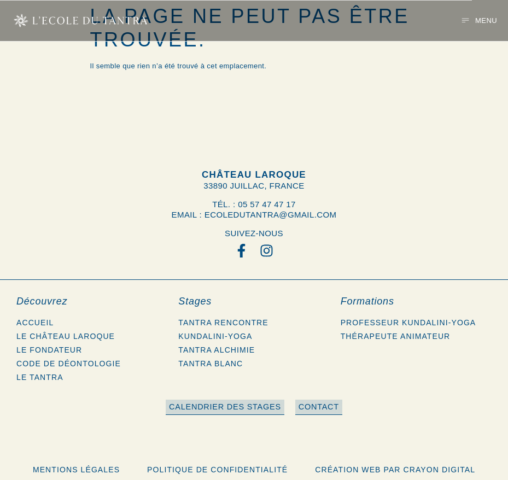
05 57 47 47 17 (267, 204)
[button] (479, 20)
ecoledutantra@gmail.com (271, 214)
